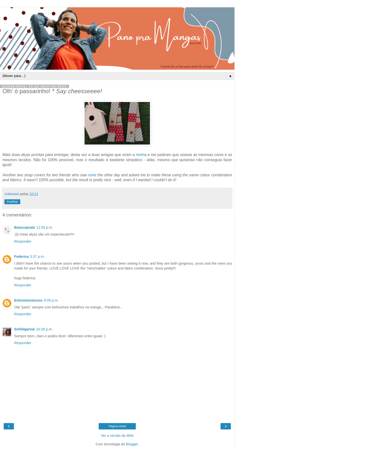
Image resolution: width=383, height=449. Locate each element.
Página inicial (117, 426)
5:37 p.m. (37, 256)
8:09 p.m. (51, 300)
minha (141, 155)
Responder (22, 241)
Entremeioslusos (28, 300)
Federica (21, 256)
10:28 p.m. (44, 329)
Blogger (132, 444)
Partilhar (12, 201)
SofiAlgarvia (24, 329)
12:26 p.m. (44, 227)
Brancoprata (24, 227)
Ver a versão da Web (117, 436)
